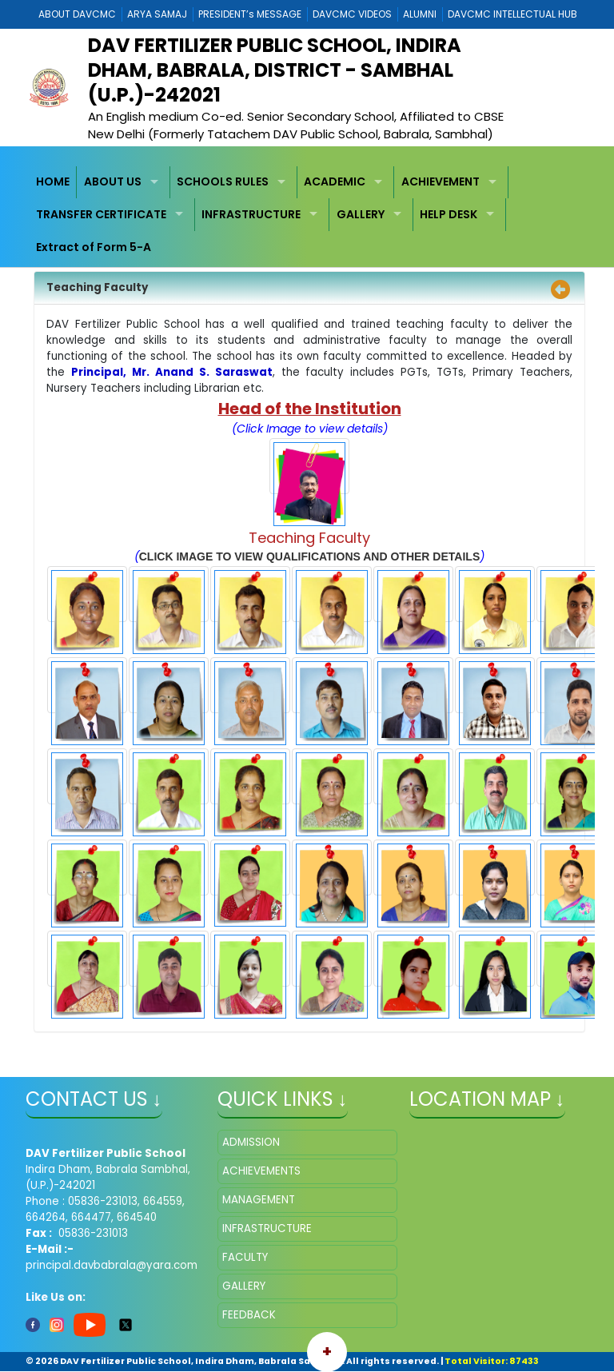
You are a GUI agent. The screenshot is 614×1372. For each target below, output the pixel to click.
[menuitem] (54, 182)
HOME (53, 181)
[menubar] (307, 215)
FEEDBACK (249, 1314)
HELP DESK (448, 214)
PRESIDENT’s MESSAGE (249, 14)
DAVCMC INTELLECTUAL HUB (512, 14)
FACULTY (245, 1257)
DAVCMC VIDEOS (352, 14)
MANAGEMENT (258, 1199)
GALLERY (361, 214)
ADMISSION (251, 1142)
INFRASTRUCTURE (251, 214)
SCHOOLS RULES (223, 181)
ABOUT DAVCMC (77, 14)
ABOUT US (113, 181)
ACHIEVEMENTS (261, 1171)
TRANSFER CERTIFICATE (101, 214)
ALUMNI (420, 14)
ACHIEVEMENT (440, 181)
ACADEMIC (334, 181)
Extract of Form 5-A (93, 247)
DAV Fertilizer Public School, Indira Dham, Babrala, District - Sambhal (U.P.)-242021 (274, 70)
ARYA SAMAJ (157, 14)
